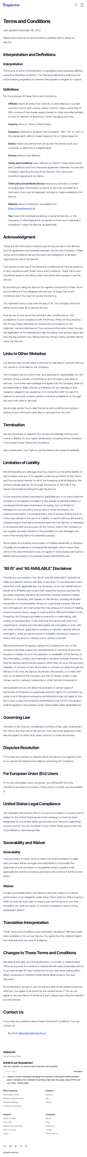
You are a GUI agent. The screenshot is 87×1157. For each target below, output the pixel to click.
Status (6, 1133)
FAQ (47, 1098)
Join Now (78, 1071)
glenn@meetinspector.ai (32, 1033)
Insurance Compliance (12, 1106)
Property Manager (10, 1102)
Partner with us (52, 1133)
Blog (47, 1122)
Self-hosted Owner (11, 1094)
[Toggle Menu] (82, 5)
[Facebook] (15, 1146)
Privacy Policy (15, 1056)
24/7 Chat (7, 1122)
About (48, 1118)
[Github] (26, 1146)
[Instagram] (10, 1146)
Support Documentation (13, 1126)
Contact (49, 1130)
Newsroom (50, 1126)
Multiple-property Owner (13, 1098)
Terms (5, 1056)
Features (49, 1094)
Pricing (48, 1102)
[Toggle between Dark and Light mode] (76, 5)
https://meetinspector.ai (21, 208)
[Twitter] (5, 1146)
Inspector (9, 1052)
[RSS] (21, 1146)
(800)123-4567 (9, 1118)
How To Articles (9, 1130)
